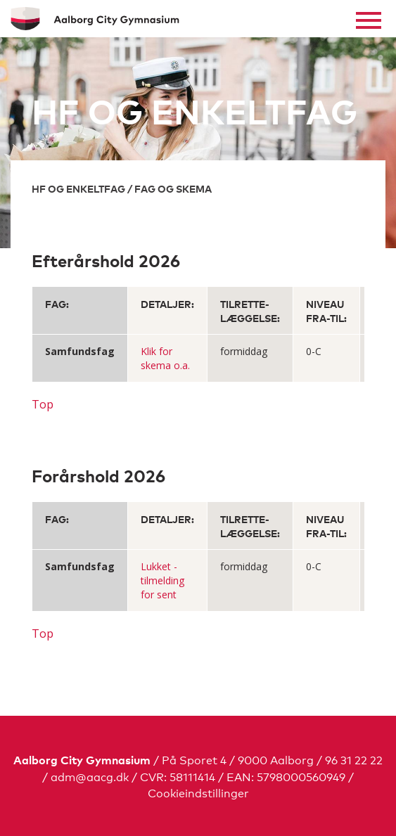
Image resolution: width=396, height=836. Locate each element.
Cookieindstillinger (198, 792)
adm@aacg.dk (90, 776)
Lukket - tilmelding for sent (162, 580)
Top (42, 404)
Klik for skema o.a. (165, 358)
